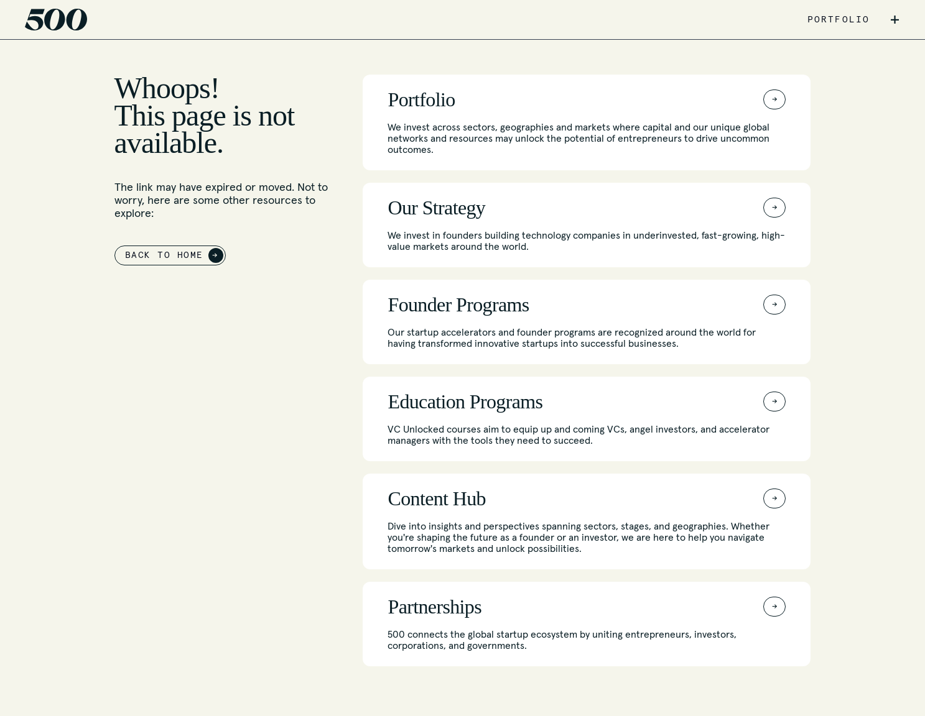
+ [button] (895, 20)
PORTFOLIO (838, 20)
